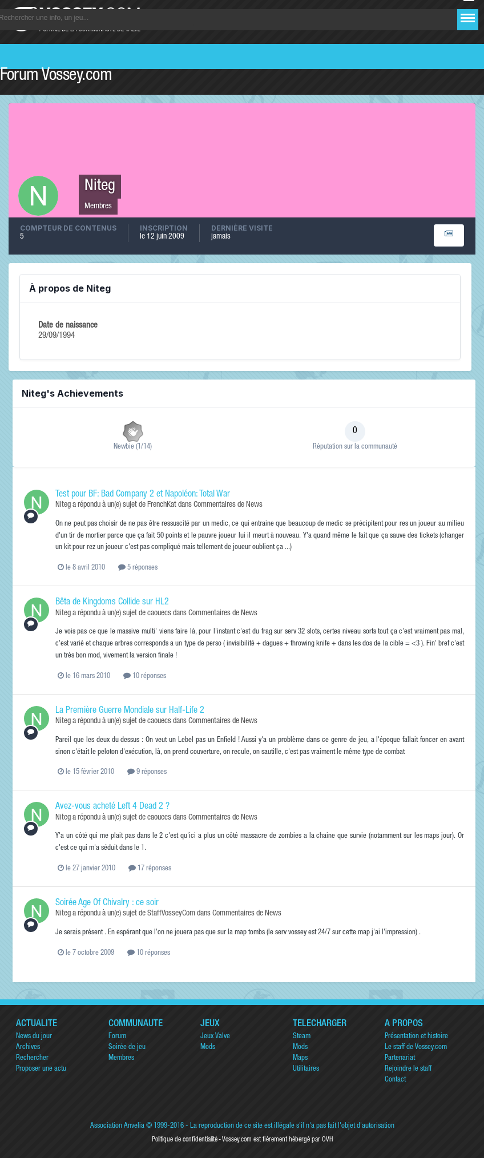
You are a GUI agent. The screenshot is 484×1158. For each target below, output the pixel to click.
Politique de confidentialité (184, 1139)
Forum (117, 1036)
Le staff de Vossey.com (416, 1047)
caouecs (159, 614)
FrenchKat (161, 505)
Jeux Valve (215, 1036)
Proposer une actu (41, 1069)
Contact (395, 1080)
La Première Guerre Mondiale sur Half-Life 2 (129, 711)
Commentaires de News (228, 505)
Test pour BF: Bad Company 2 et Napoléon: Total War (142, 494)
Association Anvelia (117, 1126)
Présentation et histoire (416, 1036)
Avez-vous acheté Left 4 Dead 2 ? (112, 807)
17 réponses (149, 869)
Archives (28, 1047)
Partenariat (400, 1058)
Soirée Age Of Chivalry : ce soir (107, 903)
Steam (301, 1036)
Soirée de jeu (127, 1047)
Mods (207, 1047)
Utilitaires (306, 1069)
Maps (300, 1058)
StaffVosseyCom (171, 914)
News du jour (34, 1036)
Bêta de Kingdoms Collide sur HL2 (112, 602)
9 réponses (147, 772)
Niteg (63, 505)
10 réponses (144, 676)
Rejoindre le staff (408, 1069)
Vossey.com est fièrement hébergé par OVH (277, 1139)
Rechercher (32, 1058)
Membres (121, 1058)
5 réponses (138, 568)
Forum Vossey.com (56, 76)
